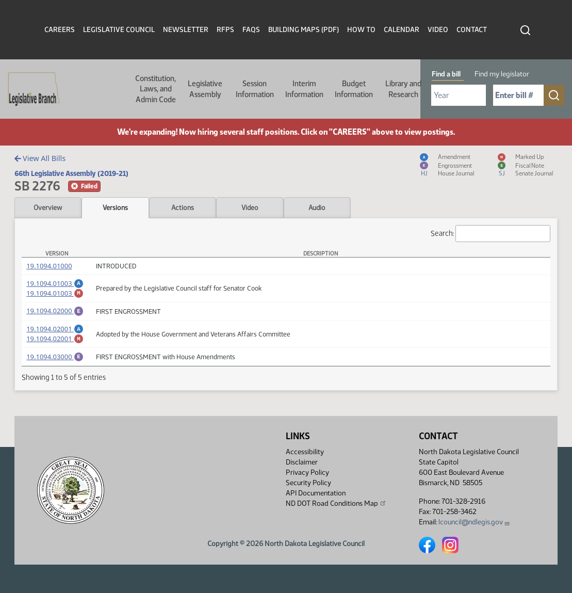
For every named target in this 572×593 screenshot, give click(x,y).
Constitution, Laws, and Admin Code (155, 89)
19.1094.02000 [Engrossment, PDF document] (55, 313)
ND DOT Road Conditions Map (336, 503)
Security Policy (308, 482)
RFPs (225, 29)
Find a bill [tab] (446, 74)
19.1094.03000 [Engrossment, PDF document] (55, 364)
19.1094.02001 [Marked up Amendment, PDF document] (55, 344)
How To (361, 29)
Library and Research (403, 89)
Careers (59, 29)
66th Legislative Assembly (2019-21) (71, 173)
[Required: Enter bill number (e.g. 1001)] (518, 95)
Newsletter (185, 29)
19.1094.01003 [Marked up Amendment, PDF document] (55, 294)
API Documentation (316, 493)
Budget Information (354, 89)
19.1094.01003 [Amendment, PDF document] (55, 283)
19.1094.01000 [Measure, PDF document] (49, 265)
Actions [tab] (182, 207)
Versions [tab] (115, 207)
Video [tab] (249, 207)
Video (438, 29)
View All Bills (40, 158)
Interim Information (304, 89)
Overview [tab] (48, 207)
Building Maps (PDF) (303, 29)
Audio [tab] (316, 207)
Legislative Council (119, 29)
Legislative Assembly (205, 89)
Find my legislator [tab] (502, 74)
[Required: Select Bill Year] (458, 95)
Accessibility (305, 451)
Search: (490, 233)
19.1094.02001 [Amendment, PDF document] (55, 333)
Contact (471, 29)
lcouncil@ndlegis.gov (474, 522)
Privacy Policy (307, 472)
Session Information (255, 89)
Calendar (401, 29)
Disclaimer (302, 462)
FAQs (251, 29)
